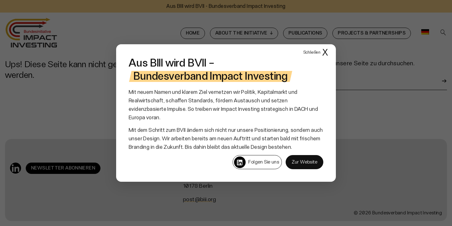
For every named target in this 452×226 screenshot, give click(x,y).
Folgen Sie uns (256, 162)
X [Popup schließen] (316, 52)
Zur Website (304, 162)
